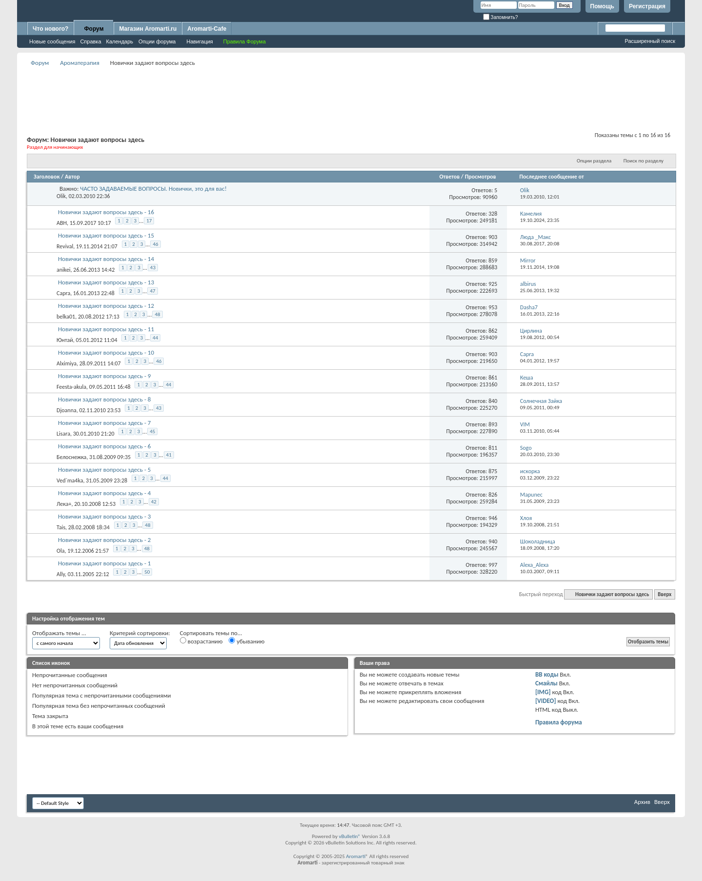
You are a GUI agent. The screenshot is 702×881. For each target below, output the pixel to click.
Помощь (602, 6)
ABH (62, 223)
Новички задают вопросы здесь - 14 (106, 258)
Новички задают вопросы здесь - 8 (104, 399)
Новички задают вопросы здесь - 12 (106, 305)
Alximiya (67, 363)
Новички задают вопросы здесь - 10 (106, 352)
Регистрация (647, 6)
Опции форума (157, 41)
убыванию (246, 641)
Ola (60, 550)
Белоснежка (71, 457)
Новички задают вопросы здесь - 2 (104, 539)
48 (157, 314)
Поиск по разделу (643, 161)
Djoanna (67, 410)
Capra (63, 293)
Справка (90, 41)
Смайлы (546, 683)
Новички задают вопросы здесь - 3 (104, 516)
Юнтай (65, 340)
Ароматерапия (79, 62)
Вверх (664, 594)
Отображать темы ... (59, 633)
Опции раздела (594, 161)
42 (153, 502)
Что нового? (50, 28)
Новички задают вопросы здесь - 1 (104, 563)
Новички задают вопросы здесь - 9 (104, 376)
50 (147, 572)
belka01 (66, 316)
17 (149, 221)
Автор (72, 176)
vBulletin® (350, 836)
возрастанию (201, 641)
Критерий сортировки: (140, 633)
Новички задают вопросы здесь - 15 (106, 235)
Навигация (199, 41)
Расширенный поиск (649, 41)
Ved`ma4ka (70, 480)
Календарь (120, 41)
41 (169, 455)
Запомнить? (500, 17)
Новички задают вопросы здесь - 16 (106, 212)
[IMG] (543, 692)
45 (152, 431)
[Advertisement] (351, 91)
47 (152, 291)
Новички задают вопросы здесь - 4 (104, 493)
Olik (61, 196)
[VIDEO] (545, 700)
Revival (65, 246)
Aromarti (356, 856)
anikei (64, 269)
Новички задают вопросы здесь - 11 (106, 329)
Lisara (63, 433)
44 (155, 338)
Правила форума (558, 722)
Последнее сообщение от (551, 176)
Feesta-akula (71, 386)
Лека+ (64, 504)
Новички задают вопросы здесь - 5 (104, 469)
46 (155, 244)
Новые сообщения (52, 41)
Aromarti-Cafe (206, 28)
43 (153, 267)
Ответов (449, 176)
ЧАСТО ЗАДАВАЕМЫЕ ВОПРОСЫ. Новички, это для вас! (153, 188)
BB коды (547, 674)
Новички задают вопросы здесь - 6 (104, 446)
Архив (642, 801)
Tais (61, 527)
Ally (61, 574)
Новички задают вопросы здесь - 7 (104, 422)
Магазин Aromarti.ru (147, 28)
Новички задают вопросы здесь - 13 (106, 282)
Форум (93, 28)
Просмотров (480, 176)
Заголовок (46, 176)
